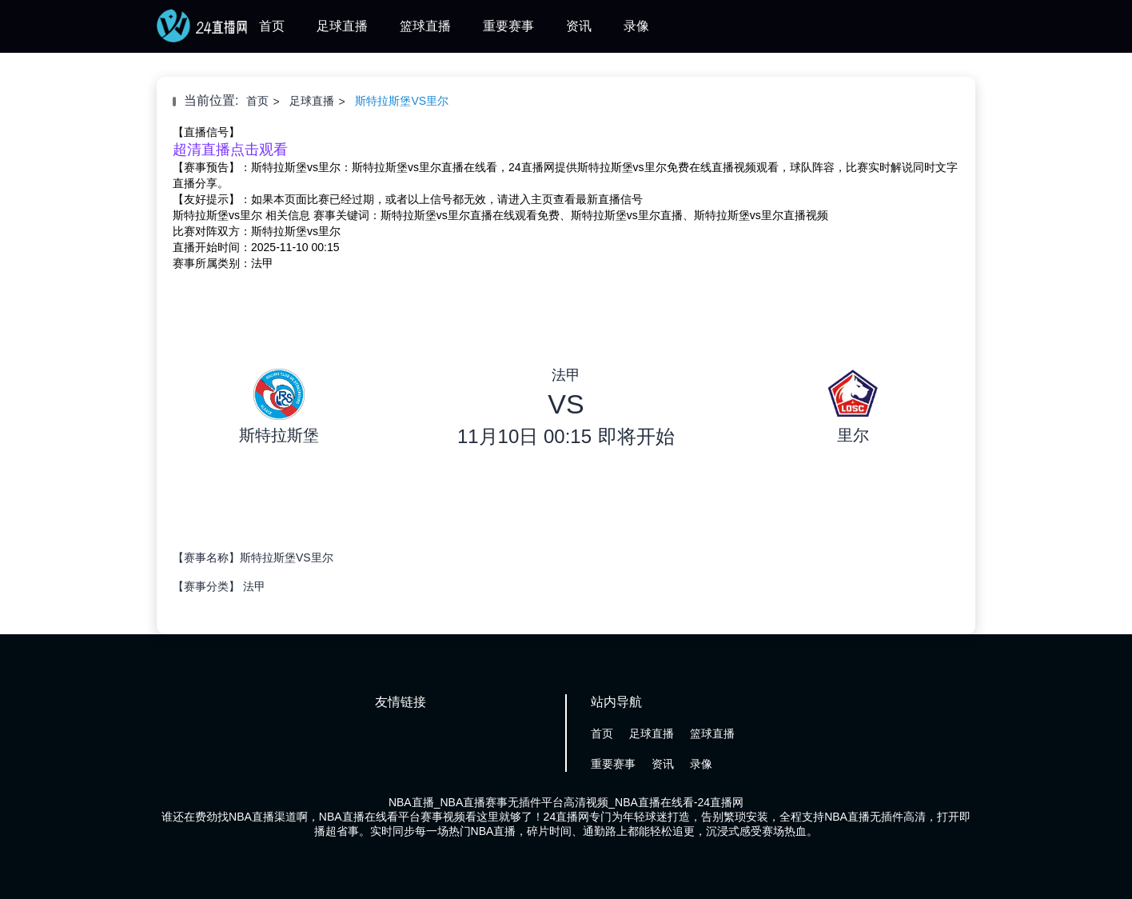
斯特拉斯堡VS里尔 (401, 100)
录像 (636, 26)
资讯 (579, 26)
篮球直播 (425, 26)
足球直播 (342, 26)
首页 (272, 26)
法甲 (254, 586)
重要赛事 (508, 26)
